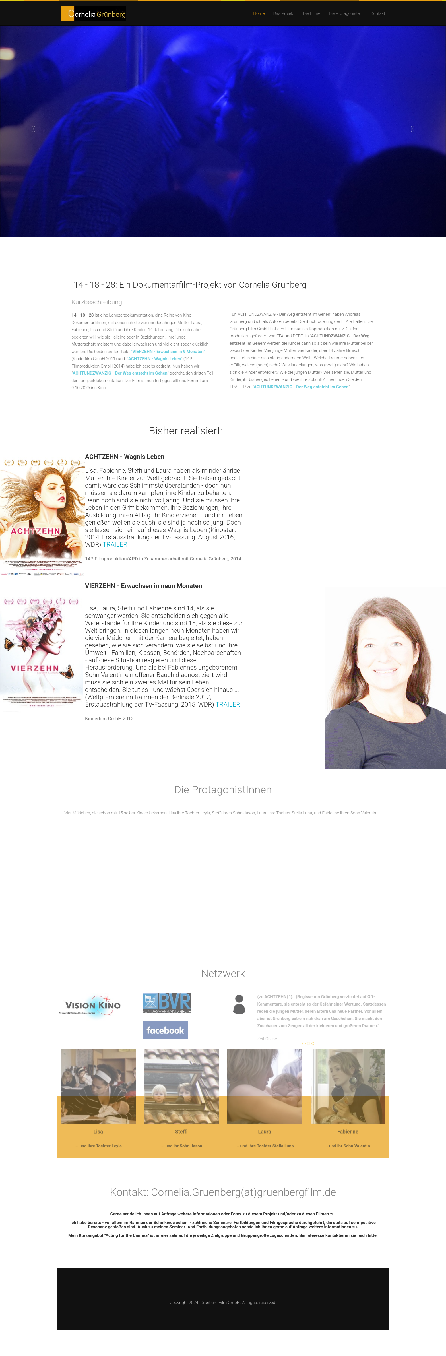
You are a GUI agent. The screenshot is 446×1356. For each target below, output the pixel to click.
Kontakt (378, 13)
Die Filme (311, 13)
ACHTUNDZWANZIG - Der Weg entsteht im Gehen (117, 373)
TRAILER (115, 544)
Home (259, 13)
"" (165, 351)
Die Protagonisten (345, 13)
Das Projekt (283, 13)
